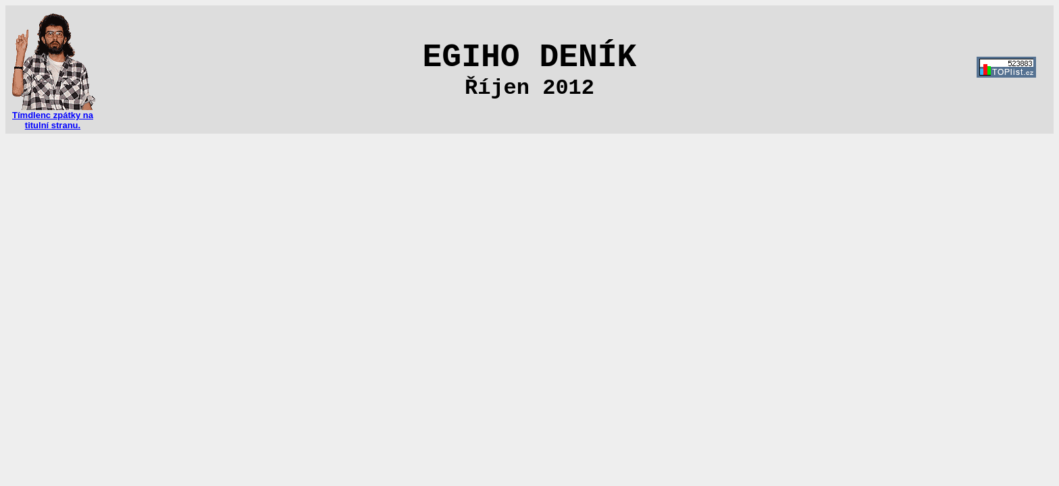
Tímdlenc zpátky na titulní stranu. (52, 116)
